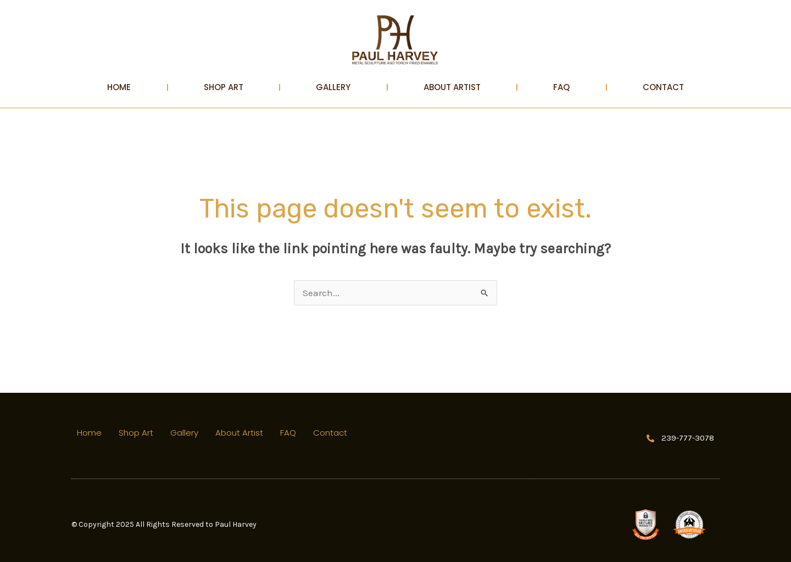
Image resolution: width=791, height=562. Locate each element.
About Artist (452, 87)
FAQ (561, 87)
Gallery (333, 87)
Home (119, 87)
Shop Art (223, 87)
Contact (663, 87)
